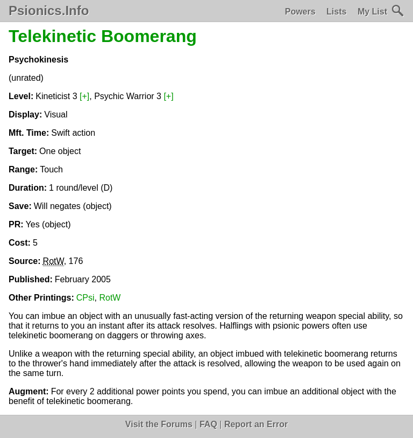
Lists (336, 11)
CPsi (85, 297)
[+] (84, 96)
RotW (109, 297)
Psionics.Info (49, 10)
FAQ (208, 424)
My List (372, 11)
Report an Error (256, 424)
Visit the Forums (159, 424)
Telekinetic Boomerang (103, 36)
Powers (300, 11)
